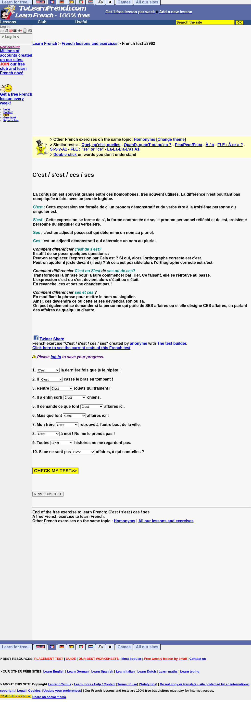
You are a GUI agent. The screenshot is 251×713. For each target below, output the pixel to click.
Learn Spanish (102, 671)
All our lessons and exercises (165, 521)
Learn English (53, 671)
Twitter (45, 339)
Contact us (197, 659)
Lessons (8, 22)
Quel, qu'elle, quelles (101, 145)
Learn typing (189, 671)
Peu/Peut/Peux (188, 145)
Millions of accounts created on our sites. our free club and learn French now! (16, 62)
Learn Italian (125, 671)
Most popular (131, 659)
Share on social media (49, 697)
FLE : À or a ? (230, 145)
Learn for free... (16, 647)
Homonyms (144, 139)
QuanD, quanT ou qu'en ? (147, 145)
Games (124, 647)
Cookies (34, 690)
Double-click (65, 155)
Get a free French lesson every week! (16, 98)
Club (42, 22)
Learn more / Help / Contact (94, 684)
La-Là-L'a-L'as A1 (123, 149)
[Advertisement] (141, 89)
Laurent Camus (59, 684)
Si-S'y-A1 (58, 149)
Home (6, 109)
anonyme (138, 343)
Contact (8, 112)
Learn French (44, 43)
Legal (21, 690)
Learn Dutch (146, 671)
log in (56, 357)
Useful (81, 22)
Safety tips (148, 684)
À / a (210, 145)
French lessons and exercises (90, 43)
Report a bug (11, 120)
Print (6, 115)
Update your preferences (62, 690)
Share (58, 339)
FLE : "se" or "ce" (87, 149)
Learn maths (168, 671)
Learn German (77, 671)
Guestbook (9, 117)
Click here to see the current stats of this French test (81, 348)
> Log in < (10, 36)
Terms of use (127, 684)
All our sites (147, 647)
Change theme (171, 139)
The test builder (171, 343)
